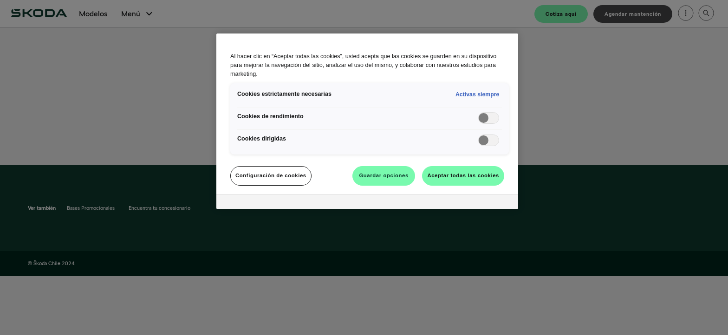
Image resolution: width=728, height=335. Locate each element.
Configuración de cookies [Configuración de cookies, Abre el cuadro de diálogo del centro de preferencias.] (270, 175)
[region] (367, 121)
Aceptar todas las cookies (463, 175)
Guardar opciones (383, 175)
